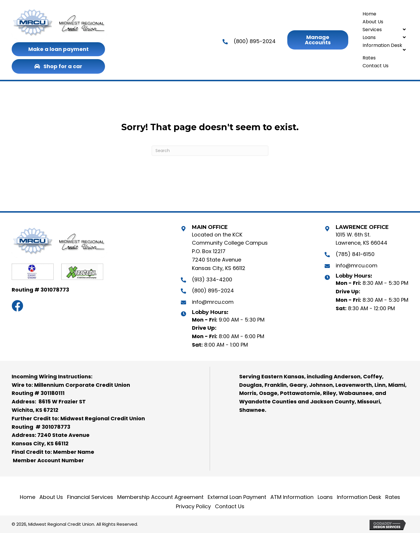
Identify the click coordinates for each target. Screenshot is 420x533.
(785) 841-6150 (355, 254)
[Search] (210, 151)
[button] (58, 49)
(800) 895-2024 (255, 41)
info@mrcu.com (213, 302)
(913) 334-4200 (212, 279)
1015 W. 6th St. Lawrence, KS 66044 (361, 239)
